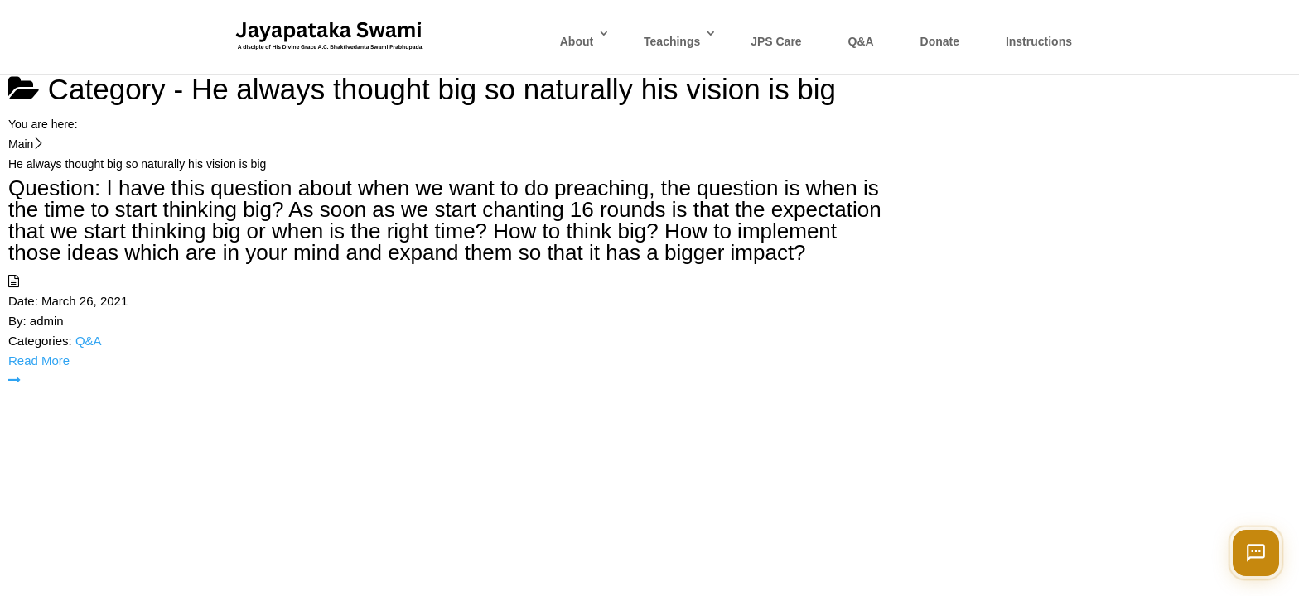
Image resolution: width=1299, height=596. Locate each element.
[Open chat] (1256, 553)
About (576, 41)
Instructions (1039, 41)
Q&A (861, 41)
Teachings (672, 41)
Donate (939, 41)
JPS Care (776, 41)
